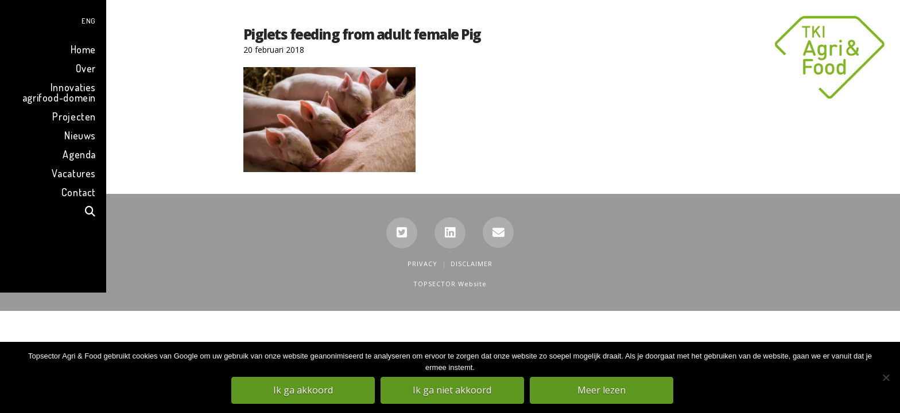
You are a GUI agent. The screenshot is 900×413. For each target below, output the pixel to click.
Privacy (422, 263)
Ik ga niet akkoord (453, 390)
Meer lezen (602, 390)
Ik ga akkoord (303, 390)
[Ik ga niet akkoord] (885, 378)
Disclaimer (471, 263)
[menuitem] (53, 19)
